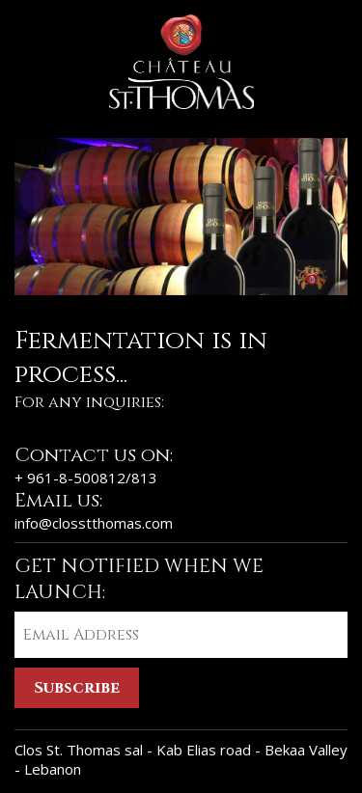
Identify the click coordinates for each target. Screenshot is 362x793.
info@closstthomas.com (93, 523)
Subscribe (77, 687)
